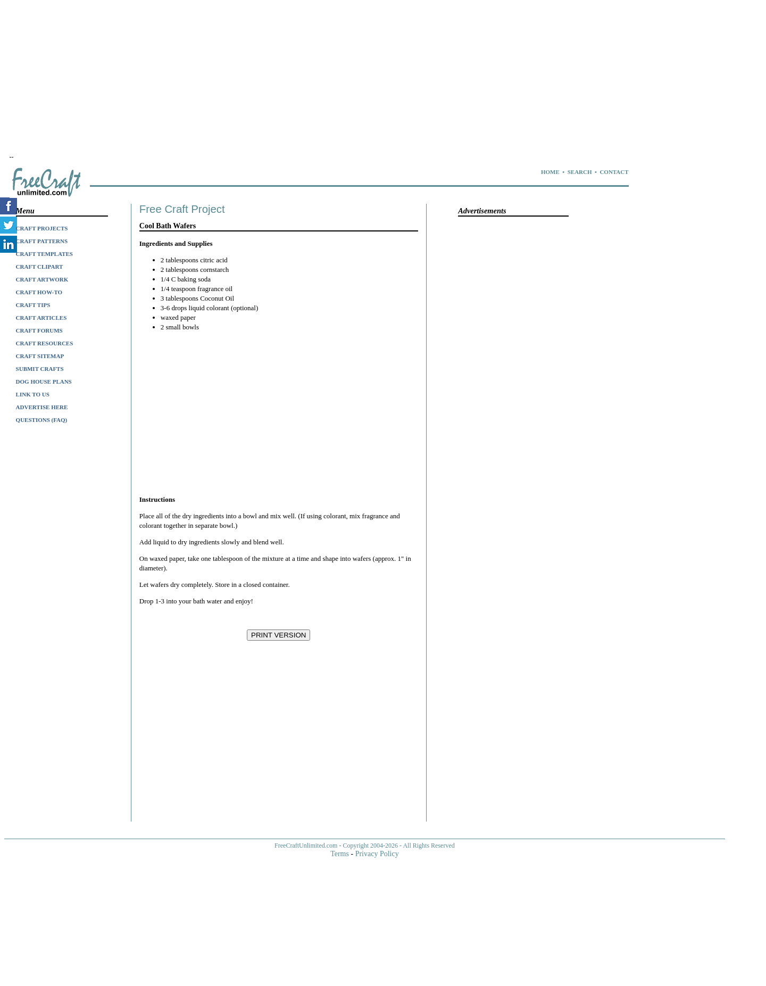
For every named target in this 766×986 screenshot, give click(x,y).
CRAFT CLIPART (39, 266)
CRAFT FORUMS (39, 330)
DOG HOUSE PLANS (44, 381)
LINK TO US (32, 394)
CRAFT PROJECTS (42, 228)
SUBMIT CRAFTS (40, 369)
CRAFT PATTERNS (42, 241)
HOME (550, 172)
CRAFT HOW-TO (39, 292)
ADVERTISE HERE (42, 407)
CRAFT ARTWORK (42, 279)
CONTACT (614, 172)
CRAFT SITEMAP (40, 356)
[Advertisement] (297, 78)
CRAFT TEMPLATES (44, 254)
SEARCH (580, 172)
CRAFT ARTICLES (41, 317)
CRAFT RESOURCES (44, 343)
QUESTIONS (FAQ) (42, 420)
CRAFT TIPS (33, 305)
